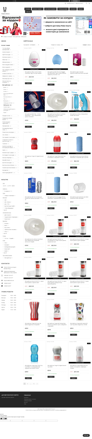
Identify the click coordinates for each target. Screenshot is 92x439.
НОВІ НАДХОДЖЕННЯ (7, 172)
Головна (28, 9)
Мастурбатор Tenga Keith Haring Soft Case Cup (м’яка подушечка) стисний (79, 324)
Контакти (73, 9)
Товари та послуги (7, 36)
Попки (4, 89)
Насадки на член (6, 115)
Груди (4, 112)
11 (33, 383)
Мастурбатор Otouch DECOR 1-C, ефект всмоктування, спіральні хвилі (34, 282)
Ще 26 (5, 210)
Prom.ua (53, 408)
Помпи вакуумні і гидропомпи (6, 122)
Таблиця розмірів (63, 9)
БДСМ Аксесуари (6, 54)
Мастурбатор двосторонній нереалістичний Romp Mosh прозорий (79, 72)
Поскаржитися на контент (49, 410)
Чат (86, 435)
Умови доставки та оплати (30, 399)
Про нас (28, 11)
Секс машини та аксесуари (8, 137)
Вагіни (4, 87)
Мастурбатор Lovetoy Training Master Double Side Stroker (79, 114)
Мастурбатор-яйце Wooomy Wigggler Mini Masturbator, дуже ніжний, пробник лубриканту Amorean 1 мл (57, 73)
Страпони (4, 143)
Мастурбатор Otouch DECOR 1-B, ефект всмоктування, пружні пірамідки (79, 239)
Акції (25, 403)
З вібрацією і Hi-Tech (7, 103)
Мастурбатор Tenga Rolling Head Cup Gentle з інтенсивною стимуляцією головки (79, 367)
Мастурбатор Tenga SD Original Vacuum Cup (34, 157)
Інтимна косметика (6, 73)
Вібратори (4, 59)
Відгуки (80, 9)
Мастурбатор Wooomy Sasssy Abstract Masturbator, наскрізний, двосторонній (79, 157)
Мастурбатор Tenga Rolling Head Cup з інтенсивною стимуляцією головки (57, 157)
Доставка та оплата (50, 9)
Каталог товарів (37, 9)
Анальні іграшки (6, 52)
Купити (28, 83)
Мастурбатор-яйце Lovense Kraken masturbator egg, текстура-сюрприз (33, 72)
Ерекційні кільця (6, 160)
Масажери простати (7, 78)
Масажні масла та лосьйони (6, 81)
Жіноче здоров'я (6, 67)
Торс (4, 99)
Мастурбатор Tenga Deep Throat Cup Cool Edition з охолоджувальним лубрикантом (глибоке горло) (33, 367)
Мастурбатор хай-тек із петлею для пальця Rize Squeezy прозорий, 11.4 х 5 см (34, 198)
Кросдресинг (5, 170)
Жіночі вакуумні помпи (7, 64)
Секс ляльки (5, 134)
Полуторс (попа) (6, 96)
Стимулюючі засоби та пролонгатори (7, 140)
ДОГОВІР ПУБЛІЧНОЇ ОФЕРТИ (8, 397)
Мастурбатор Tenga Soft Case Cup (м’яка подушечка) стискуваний (33, 324)
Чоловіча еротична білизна (8, 167)
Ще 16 (5, 233)
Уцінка (3, 150)
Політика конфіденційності (60, 410)
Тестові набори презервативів (6, 49)
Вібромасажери (6, 62)
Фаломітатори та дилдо (8, 152)
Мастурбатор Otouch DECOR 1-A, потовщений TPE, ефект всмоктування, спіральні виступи (57, 240)
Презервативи (5, 126)
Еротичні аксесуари (7, 162)
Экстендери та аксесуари (8, 155)
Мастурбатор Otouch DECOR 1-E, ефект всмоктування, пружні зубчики (79, 282)
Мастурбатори (16, 36)
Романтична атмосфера (8, 132)
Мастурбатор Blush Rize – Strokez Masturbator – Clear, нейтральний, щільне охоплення (33, 115)
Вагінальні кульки (6, 57)
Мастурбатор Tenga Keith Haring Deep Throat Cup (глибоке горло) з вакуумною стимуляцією (57, 325)
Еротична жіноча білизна (8, 165)
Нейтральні (6, 105)
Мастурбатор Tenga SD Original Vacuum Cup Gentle (57, 366)
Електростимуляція (6, 157)
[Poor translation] (5, 419)
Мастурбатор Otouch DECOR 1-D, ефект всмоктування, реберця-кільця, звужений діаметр (57, 283)
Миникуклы (5, 101)
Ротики (5, 91)
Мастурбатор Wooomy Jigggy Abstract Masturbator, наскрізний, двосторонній (57, 197)
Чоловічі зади (6, 107)
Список (89, 44)
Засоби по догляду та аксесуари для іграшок (7, 147)
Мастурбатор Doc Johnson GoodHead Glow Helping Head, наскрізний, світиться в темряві (34, 240)
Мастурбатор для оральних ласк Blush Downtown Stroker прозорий (79, 197)
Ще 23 (5, 252)
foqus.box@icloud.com (9, 280)
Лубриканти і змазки (7, 76)
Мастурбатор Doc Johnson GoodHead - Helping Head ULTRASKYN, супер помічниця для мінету (57, 115)
